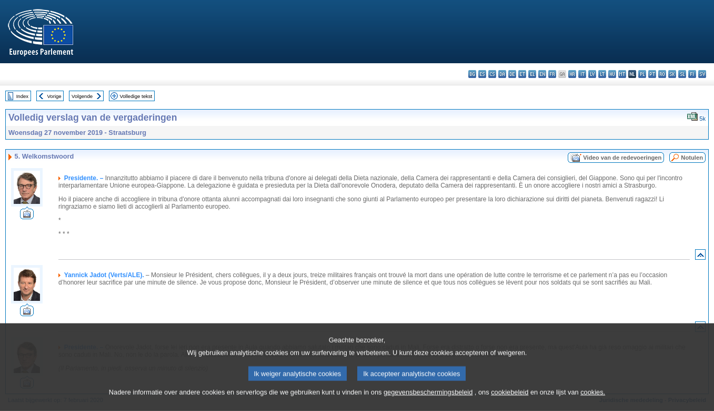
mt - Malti (622, 74)
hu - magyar (612, 74)
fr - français (552, 74)
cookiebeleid (509, 400)
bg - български (472, 74)
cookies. (592, 400)
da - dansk (502, 74)
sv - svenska (702, 74)
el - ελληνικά (532, 74)
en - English (542, 74)
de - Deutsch (512, 74)
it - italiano (582, 74)
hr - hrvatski (572, 74)
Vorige (54, 96)
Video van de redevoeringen (622, 157)
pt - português (652, 74)
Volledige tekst (135, 96)
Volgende (82, 96)
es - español (482, 74)
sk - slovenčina (672, 74)
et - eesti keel (522, 74)
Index (22, 96)
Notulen (692, 157)
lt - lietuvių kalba (602, 74)
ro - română (662, 74)
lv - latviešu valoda (592, 74)
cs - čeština (492, 74)
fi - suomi (692, 74)
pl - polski (642, 74)
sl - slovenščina (682, 74)
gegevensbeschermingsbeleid (428, 400)
